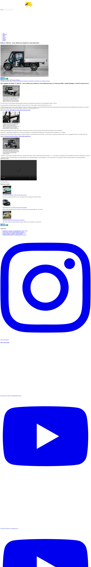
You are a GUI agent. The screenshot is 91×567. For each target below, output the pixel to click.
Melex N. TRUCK (6, 80)
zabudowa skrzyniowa (46, 80)
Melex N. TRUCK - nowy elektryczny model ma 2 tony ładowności (22, 80)
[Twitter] (3, 78)
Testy (4, 36)
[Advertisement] (10, 21)
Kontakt (4, 40)
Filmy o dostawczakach (4, 342)
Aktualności (5, 34)
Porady (4, 35)
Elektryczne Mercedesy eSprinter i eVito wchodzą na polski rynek (18, 136)
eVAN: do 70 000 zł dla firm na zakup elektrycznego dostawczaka (17, 110)
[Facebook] (1, 78)
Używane (4, 37)
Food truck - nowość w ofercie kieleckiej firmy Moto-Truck (13, 220)
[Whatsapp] (6, 78)
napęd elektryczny (38, 80)
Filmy (4, 38)
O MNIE (4, 39)
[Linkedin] (7, 78)
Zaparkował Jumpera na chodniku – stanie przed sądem (13, 233)
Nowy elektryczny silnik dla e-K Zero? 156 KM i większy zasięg (14, 194)
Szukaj (1, 9)
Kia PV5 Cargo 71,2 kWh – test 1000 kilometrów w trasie (13, 231)
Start (3, 33)
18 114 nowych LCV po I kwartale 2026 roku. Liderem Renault (14, 232)
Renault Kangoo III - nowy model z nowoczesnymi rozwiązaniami (15, 207)
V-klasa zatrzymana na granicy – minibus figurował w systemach (14, 234)
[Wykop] (4, 78)
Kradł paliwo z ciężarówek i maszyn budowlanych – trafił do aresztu (15, 230)
